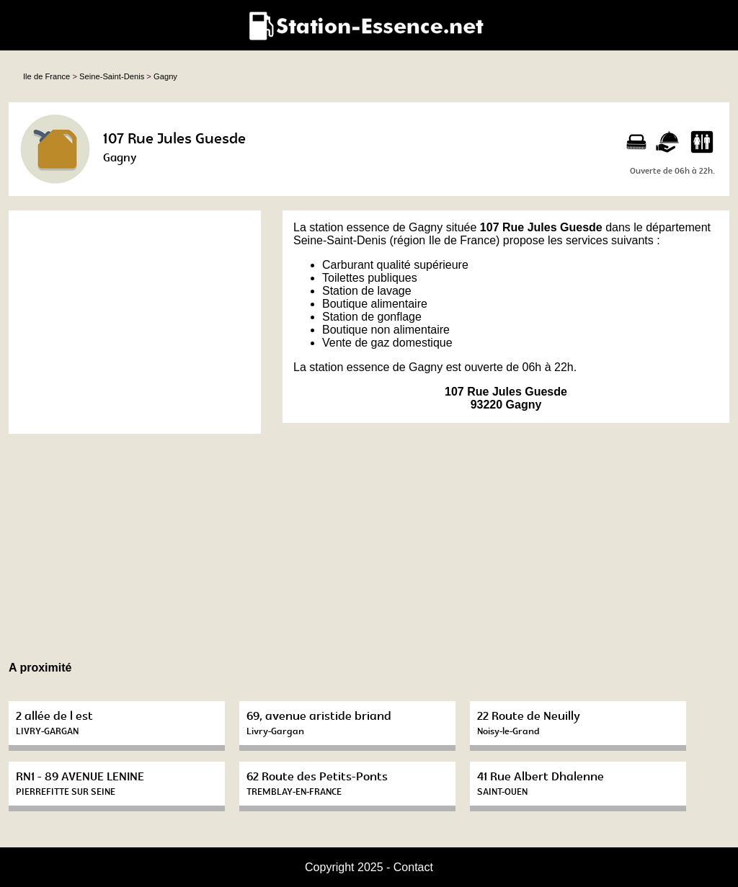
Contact (413, 867)
